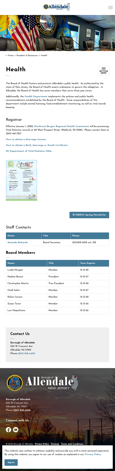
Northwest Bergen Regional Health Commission (61, 126)
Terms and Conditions (72, 444)
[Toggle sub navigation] (103, 70)
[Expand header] (110, 7)
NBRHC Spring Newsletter (89, 215)
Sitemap (55, 444)
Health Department (35, 96)
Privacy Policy (93, 455)
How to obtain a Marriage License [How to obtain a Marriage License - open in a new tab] (26, 139)
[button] (21, 180)
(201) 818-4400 (26, 353)
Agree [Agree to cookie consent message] (11, 463)
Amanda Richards (17, 242)
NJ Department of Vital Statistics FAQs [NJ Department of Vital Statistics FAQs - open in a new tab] (29, 151)
